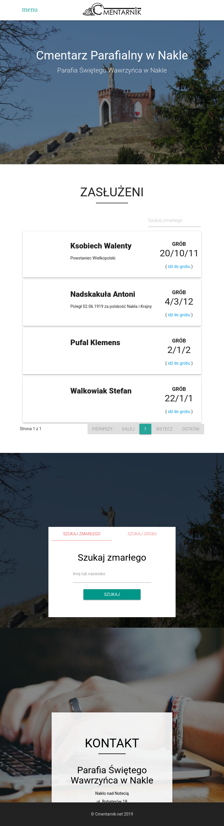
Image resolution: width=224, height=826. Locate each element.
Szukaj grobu (142, 534)
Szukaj (112, 594)
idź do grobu (179, 266)
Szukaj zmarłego (81, 534)
